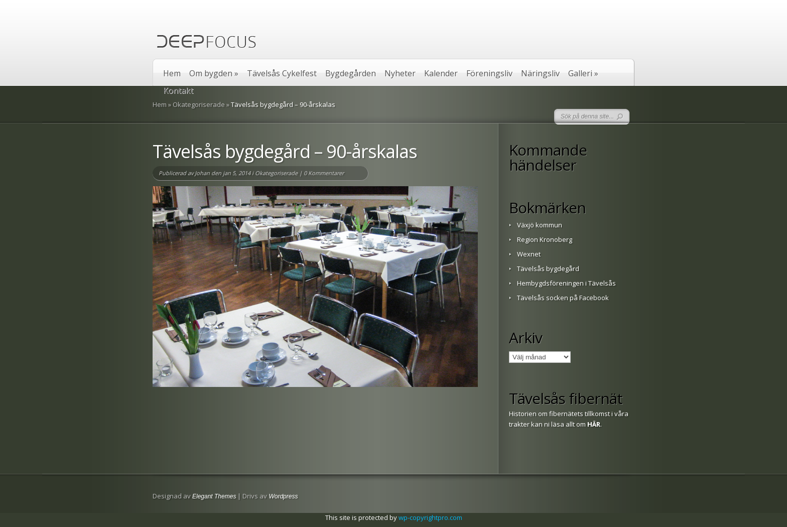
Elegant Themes (214, 496)
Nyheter (400, 73)
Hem (172, 73)
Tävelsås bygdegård (548, 268)
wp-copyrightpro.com (430, 517)
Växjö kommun (539, 224)
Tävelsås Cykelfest (282, 73)
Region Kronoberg (544, 239)
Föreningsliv (489, 73)
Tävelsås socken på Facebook (563, 297)
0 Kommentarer (324, 173)
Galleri (583, 73)
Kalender (441, 73)
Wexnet (529, 253)
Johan (202, 173)
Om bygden (213, 73)
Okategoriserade (199, 104)
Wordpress (283, 496)
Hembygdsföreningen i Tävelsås (566, 283)
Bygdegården (350, 73)
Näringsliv (540, 73)
